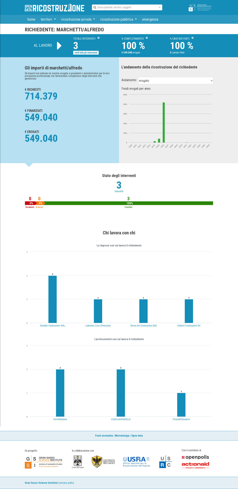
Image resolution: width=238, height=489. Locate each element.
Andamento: (129, 80)
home (31, 19)
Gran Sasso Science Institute (41, 482)
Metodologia (122, 435)
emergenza (150, 19)
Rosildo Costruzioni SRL (52, 325)
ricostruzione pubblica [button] (117, 19)
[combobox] (124, 7)
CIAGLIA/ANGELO (120, 419)
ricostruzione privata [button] (76, 19)
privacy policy (67, 482)
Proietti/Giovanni (181, 419)
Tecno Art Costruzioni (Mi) (143, 325)
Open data (137, 435)
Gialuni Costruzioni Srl (188, 325)
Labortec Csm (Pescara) (98, 325)
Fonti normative (104, 435)
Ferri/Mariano (60, 419)
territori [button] (47, 19)
